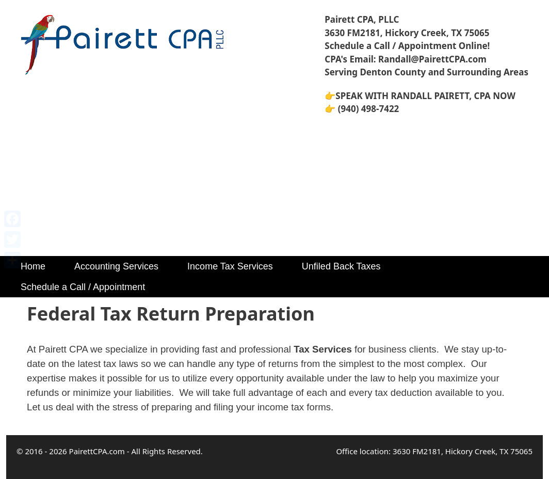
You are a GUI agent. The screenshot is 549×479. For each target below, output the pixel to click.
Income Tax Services (230, 266)
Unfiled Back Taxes (341, 266)
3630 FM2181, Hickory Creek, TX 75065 (407, 33)
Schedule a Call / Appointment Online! (407, 46)
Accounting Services (116, 266)
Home (33, 266)
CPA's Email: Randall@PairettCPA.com (406, 59)
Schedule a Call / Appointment (83, 287)
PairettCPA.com (97, 451)
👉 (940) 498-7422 (362, 109)
